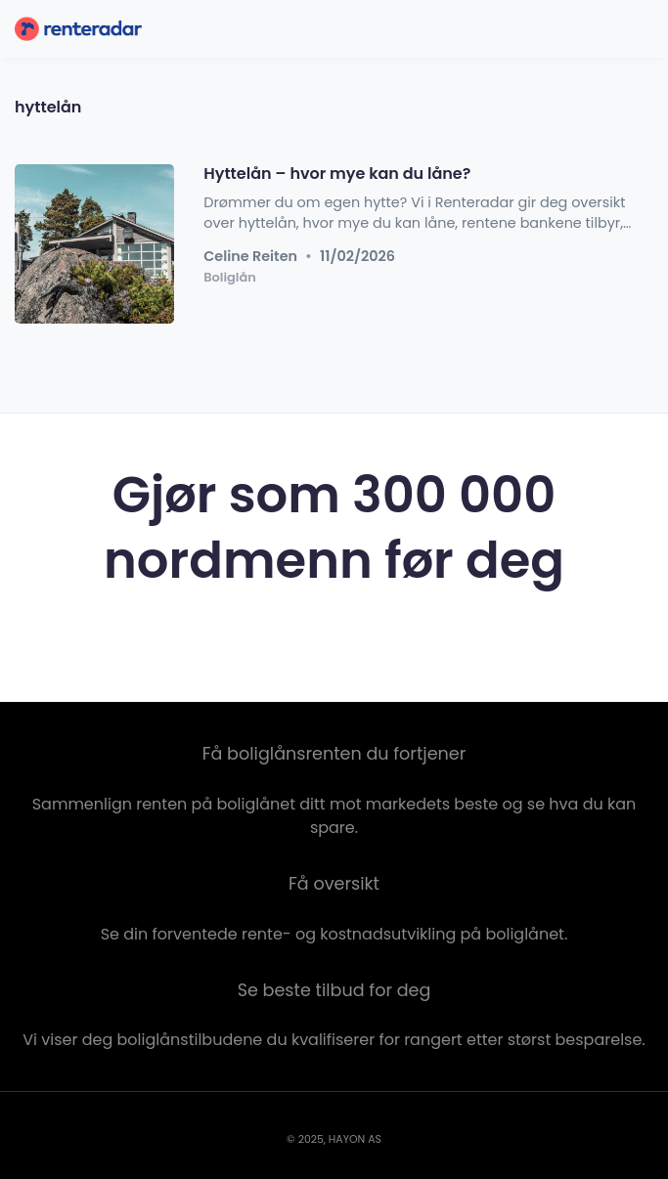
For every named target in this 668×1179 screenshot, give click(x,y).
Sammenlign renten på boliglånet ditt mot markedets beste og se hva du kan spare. (334, 816)
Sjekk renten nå (334, 641)
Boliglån (229, 276)
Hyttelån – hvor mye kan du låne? (336, 173)
